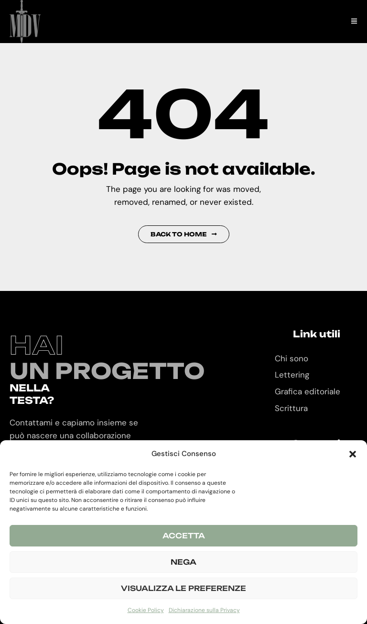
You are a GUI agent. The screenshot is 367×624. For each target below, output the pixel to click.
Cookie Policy (146, 610)
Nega (183, 562)
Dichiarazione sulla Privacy (204, 610)
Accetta (183, 535)
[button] (352, 454)
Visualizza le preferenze (183, 588)
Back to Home (184, 234)
